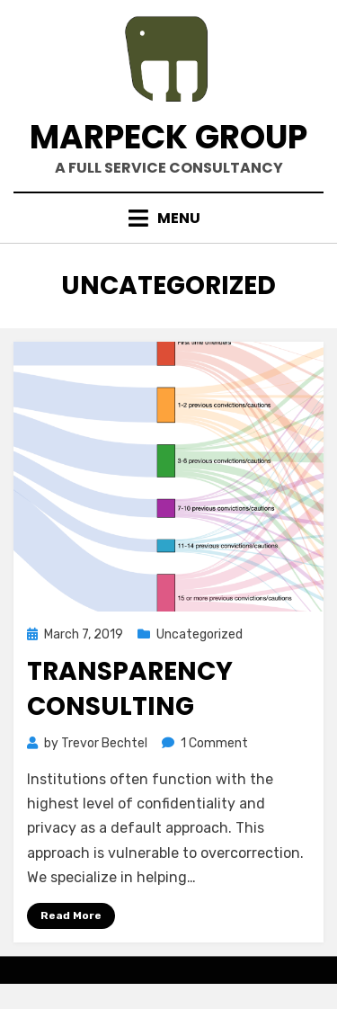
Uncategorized (199, 634)
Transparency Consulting (130, 689)
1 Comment (214, 743)
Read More (71, 915)
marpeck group (168, 137)
